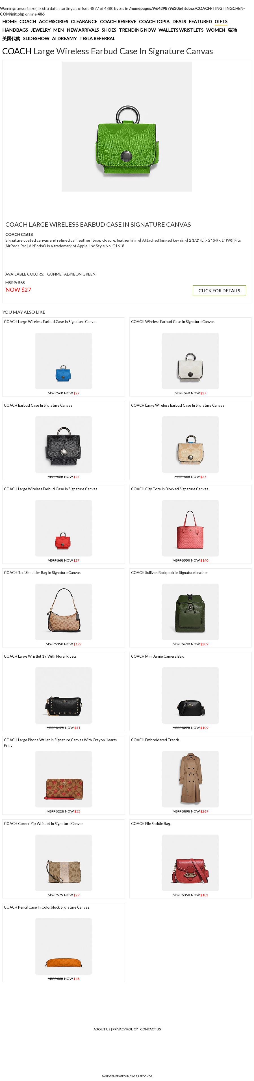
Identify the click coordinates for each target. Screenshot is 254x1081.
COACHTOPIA (154, 21)
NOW (63, 393)
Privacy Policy (125, 1029)
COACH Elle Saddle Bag (150, 823)
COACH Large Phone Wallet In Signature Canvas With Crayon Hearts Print (60, 743)
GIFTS (221, 21)
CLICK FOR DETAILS (219, 290)
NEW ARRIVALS (83, 30)
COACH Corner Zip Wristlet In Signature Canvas (43, 823)
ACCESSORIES (53, 21)
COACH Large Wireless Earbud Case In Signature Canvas (50, 321)
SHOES (109, 30)
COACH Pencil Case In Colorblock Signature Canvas (46, 907)
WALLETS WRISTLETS (181, 30)
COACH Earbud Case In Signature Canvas (38, 405)
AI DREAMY (64, 38)
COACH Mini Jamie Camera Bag (157, 656)
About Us (102, 1029)
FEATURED (200, 21)
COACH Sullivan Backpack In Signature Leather (169, 572)
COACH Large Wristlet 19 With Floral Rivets (40, 656)
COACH (27, 21)
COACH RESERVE (118, 21)
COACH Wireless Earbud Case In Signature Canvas (172, 321)
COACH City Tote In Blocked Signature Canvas (169, 489)
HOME (9, 21)
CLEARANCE (84, 21)
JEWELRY (40, 30)
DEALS (179, 21)
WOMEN (215, 30)
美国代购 (11, 38)
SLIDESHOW (36, 38)
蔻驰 (232, 30)
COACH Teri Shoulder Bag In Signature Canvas (42, 572)
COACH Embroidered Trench (155, 740)
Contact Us (150, 1029)
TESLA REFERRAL (97, 38)
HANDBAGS (15, 30)
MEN (58, 30)
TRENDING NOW (137, 30)
